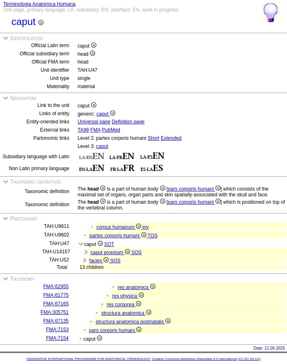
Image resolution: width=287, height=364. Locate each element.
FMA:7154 (57, 338)
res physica (128, 296)
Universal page (93, 122)
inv (145, 227)
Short (153, 138)
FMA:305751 (55, 312)
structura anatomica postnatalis (133, 322)
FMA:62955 (56, 286)
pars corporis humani (194, 189)
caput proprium (111, 252)
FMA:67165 (56, 304)
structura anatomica (126, 313)
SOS (136, 252)
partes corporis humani (118, 236)
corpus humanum (119, 227)
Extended (171, 138)
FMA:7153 (57, 329)
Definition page (128, 122)
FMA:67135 (56, 321)
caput (105, 114)
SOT (109, 244)
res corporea (124, 304)
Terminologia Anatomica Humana (39, 4)
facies (99, 261)
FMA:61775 (56, 295)
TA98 (83, 130)
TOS (152, 236)
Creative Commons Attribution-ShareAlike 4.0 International (194, 359)
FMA (95, 130)
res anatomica (136, 287)
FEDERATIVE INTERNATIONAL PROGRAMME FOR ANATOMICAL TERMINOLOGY (89, 359)
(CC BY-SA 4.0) (249, 359)
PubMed (111, 130)
